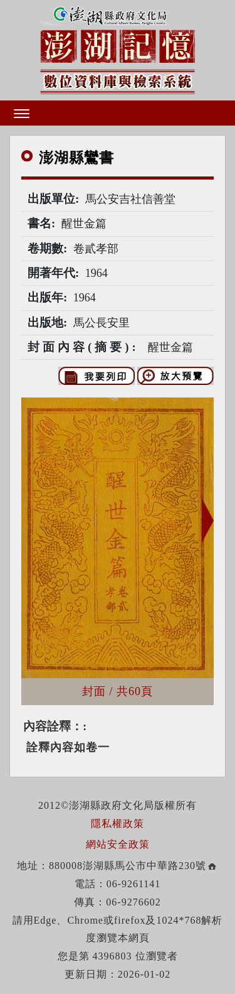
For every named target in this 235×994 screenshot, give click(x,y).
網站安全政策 (118, 844)
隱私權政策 (117, 823)
